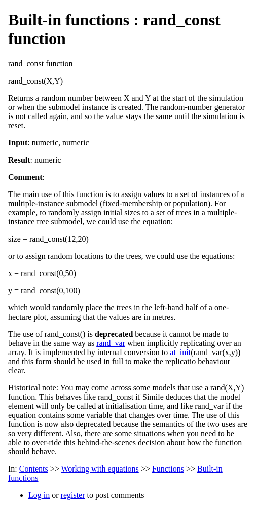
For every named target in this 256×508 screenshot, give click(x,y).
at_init (180, 352)
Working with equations (99, 468)
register (73, 495)
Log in (39, 495)
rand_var (110, 343)
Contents (33, 468)
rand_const (26, 63)
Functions (168, 468)
